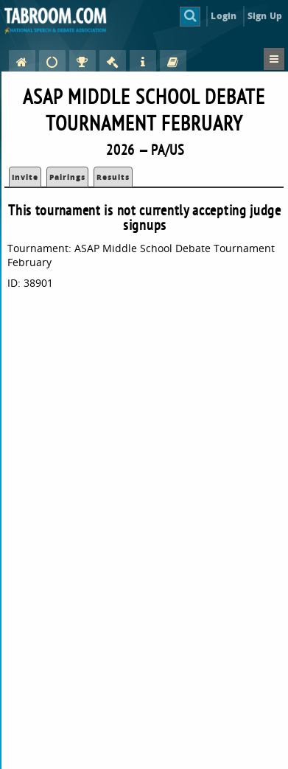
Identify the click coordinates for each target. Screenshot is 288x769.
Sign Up (264, 16)
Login (223, 16)
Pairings (67, 177)
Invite (25, 177)
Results (113, 177)
